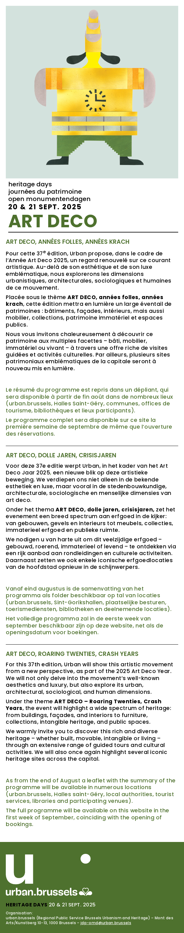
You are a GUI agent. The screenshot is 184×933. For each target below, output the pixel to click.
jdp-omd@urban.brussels (106, 922)
